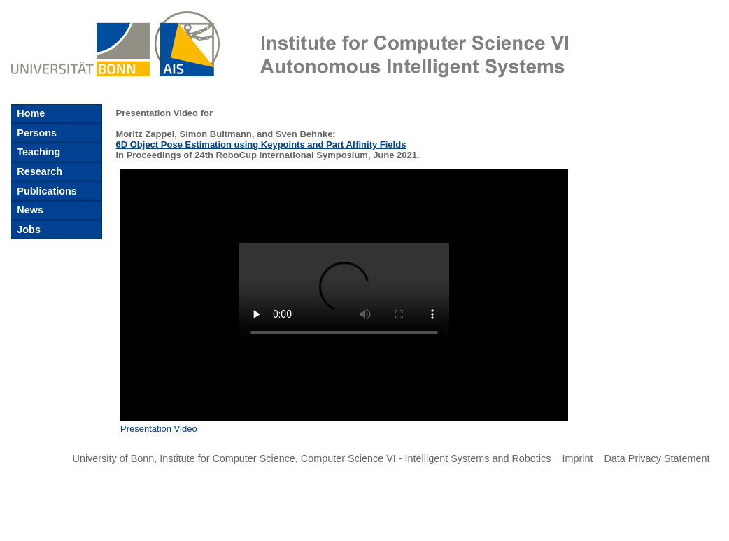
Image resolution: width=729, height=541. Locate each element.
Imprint (577, 458)
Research (38, 171)
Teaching (37, 151)
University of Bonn (114, 458)
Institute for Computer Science (227, 458)
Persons (35, 133)
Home (29, 113)
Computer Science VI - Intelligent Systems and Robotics (426, 458)
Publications (45, 191)
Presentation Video (158, 428)
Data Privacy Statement (656, 458)
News (28, 210)
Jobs (27, 229)
